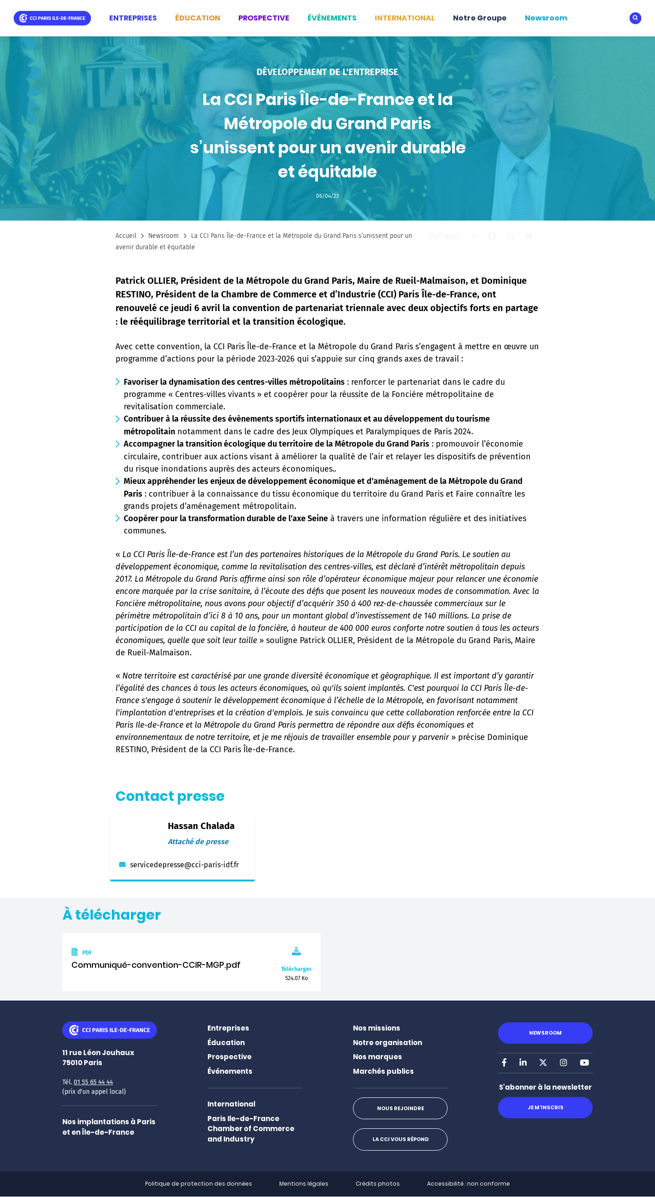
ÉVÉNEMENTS (332, 18)
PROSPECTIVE (263, 18)
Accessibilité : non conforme (468, 1183)
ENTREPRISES (133, 18)
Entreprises (228, 1028)
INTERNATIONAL (405, 18)
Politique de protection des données (198, 1183)
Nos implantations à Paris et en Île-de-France (109, 1127)
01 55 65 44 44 (93, 1082)
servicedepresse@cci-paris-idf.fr (184, 864)
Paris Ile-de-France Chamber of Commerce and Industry (250, 1129)
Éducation (226, 1042)
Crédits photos (378, 1183)
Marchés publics (383, 1071)
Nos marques (377, 1056)
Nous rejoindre (400, 1108)
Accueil (126, 236)
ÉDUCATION (197, 18)
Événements (229, 1071)
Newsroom (546, 18)
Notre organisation (387, 1042)
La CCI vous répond (400, 1139)
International (231, 1104)
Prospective (229, 1056)
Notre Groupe (480, 18)
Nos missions (376, 1028)
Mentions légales (303, 1183)
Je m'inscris (545, 1107)
